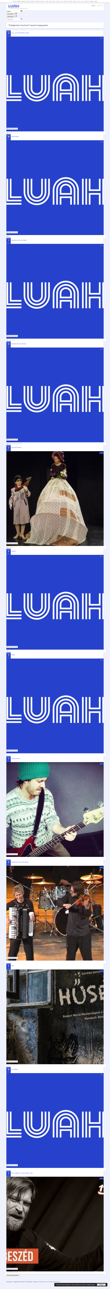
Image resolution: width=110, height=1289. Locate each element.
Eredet (70, 1)
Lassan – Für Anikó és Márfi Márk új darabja (20, 33)
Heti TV (82, 1)
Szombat (46, 1)
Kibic (50, 1)
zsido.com (58, 1)
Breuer (78, 1)
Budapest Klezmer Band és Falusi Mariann (19, 862)
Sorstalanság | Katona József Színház (18, 344)
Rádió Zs (33, 1)
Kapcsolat (35, 1281)
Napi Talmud (66, 1)
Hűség (12, 966)
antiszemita (10, 547)
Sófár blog (28, 1)
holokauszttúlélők (12, 443)
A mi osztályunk (14, 1069)
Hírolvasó (14, 1)
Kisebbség (38, 1)
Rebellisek (13, 551)
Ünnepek (74, 1)
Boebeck (13, 655)
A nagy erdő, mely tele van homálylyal (19, 240)
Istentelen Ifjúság (14, 136)
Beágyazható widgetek (19, 1281)
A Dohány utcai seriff (15, 758)
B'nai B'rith (87, 1)
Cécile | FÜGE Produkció (16, 447)
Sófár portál (23, 1)
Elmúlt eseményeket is (13, 1275)
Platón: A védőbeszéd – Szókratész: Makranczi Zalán (22, 1173)
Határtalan (92, 1)
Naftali (96, 1)
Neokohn (42, 1)
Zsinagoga (10, 132)
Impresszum (9, 1281)
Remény (53, 1)
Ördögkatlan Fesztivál (12, 128)
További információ (90, 1284)
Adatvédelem (29, 1281)
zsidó (9, 236)
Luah (47, 1281)
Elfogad (101, 1284)
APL (62, 1)
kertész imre (19, 443)
